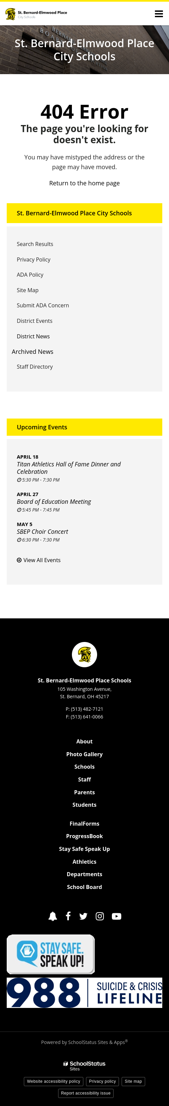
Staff (84, 779)
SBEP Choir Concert (42, 531)
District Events (34, 321)
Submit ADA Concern (43, 305)
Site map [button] (133, 1081)
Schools (84, 766)
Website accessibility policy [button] (53, 1081)
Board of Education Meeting (54, 501)
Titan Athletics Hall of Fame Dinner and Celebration (69, 467)
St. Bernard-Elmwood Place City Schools (74, 213)
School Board (84, 887)
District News (33, 336)
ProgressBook (84, 836)
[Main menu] (159, 13)
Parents (84, 792)
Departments (84, 874)
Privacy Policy (33, 259)
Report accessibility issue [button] (86, 1093)
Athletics (84, 861)
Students (84, 804)
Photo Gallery (84, 754)
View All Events (42, 560)
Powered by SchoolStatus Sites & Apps (84, 1042)
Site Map (28, 290)
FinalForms (84, 823)
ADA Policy (30, 274)
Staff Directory (35, 366)
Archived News (32, 351)
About (84, 741)
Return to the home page (84, 183)
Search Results (35, 244)
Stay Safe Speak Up (84, 849)
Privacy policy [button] (102, 1081)
